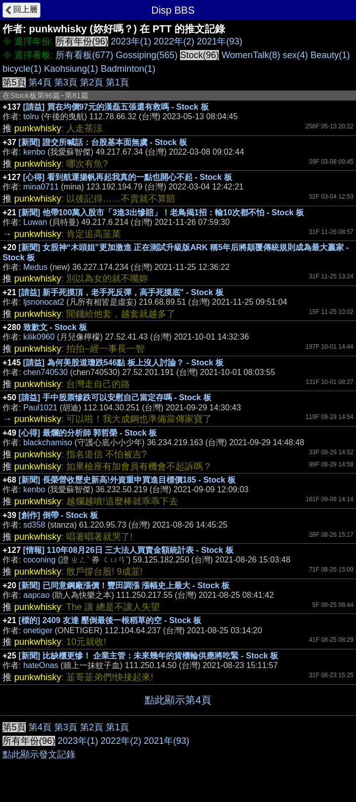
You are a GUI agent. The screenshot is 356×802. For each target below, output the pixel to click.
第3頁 (65, 82)
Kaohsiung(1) (71, 69)
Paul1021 (40, 407)
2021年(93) (219, 41)
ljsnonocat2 (43, 302)
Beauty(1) (330, 55)
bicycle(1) (22, 69)
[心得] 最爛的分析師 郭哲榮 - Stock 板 (88, 433)
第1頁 (117, 82)
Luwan (35, 222)
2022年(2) (174, 41)
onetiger (38, 630)
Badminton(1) (128, 69)
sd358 (34, 525)
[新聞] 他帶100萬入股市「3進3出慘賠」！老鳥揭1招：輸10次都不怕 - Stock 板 (161, 212)
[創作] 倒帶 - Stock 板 (58, 515)
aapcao (36, 595)
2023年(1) (131, 41)
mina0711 (41, 186)
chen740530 (45, 372)
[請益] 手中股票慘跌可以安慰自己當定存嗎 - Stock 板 (115, 397)
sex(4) (295, 55)
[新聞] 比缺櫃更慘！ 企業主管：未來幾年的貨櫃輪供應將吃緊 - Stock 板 (149, 655)
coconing (39, 559)
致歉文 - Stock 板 (55, 327)
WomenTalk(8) (250, 55)
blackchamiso (47, 442)
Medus (35, 267)
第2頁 (91, 82)
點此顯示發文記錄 (39, 754)
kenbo (34, 152)
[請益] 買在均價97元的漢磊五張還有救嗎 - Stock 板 (116, 107)
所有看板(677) (84, 55)
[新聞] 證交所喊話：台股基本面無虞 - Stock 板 (103, 142)
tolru (31, 116)
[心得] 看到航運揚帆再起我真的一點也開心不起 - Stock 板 (127, 177)
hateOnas (40, 665)
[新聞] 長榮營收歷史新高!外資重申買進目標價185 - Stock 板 (127, 480)
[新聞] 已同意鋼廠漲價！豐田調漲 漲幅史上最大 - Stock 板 (124, 585)
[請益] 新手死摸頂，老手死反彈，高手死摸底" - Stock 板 (121, 292)
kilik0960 (39, 337)
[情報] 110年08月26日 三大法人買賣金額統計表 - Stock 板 (128, 550)
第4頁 (40, 82)
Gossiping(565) (146, 55)
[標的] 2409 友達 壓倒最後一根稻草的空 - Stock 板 (110, 620)
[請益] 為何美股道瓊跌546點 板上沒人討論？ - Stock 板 (123, 362)
